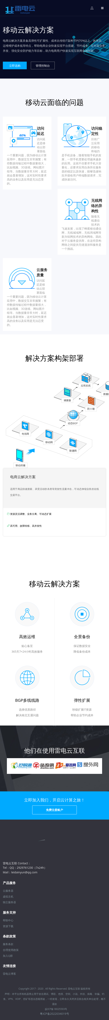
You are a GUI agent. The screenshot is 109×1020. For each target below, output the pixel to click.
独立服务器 (9, 902)
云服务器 (8, 890)
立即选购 (14, 65)
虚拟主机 (8, 896)
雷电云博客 (9, 973)
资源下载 (8, 926)
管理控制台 (43, 65)
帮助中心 (8, 920)
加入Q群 (8, 956)
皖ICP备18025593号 (56, 1009)
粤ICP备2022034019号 (54, 1014)
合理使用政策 (11, 950)
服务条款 (8, 944)
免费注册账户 (54, 810)
